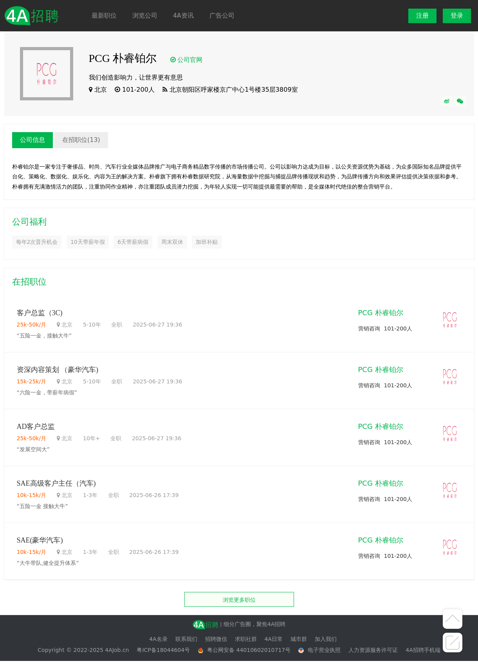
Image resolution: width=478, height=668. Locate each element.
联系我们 (186, 639)
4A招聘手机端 (423, 650)
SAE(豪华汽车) (41, 540)
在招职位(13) (81, 139)
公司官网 (189, 59)
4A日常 (274, 639)
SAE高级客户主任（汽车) (56, 483)
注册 (422, 15)
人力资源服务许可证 (373, 650)
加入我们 (326, 639)
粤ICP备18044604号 (163, 650)
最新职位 (104, 15)
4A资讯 (183, 15)
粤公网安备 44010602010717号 (248, 650)
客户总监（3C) (40, 313)
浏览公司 (144, 15)
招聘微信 (216, 639)
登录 (457, 15)
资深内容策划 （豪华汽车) (58, 370)
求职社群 (246, 639)
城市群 (298, 639)
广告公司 (221, 15)
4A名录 (158, 639)
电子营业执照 (324, 650)
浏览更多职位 (239, 600)
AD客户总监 (36, 426)
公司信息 (32, 139)
